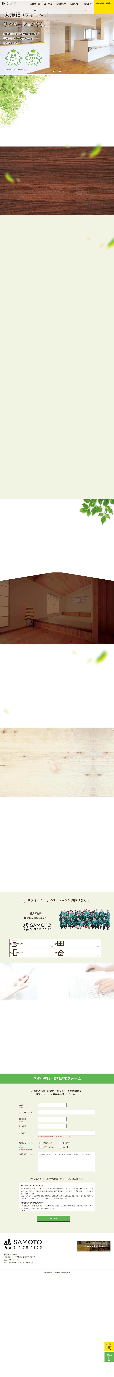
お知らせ (74, 3)
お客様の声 (61, 3)
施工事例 (48, 3)
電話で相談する (30, 1006)
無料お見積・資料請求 (103, 3)
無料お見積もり (30, 991)
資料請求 (77, 991)
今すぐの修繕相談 (109, 1355)
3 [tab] (60, 71)
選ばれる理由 (35, 3)
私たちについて (87, 3)
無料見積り (109, 1344)
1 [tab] (53, 71)
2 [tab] (56, 71)
